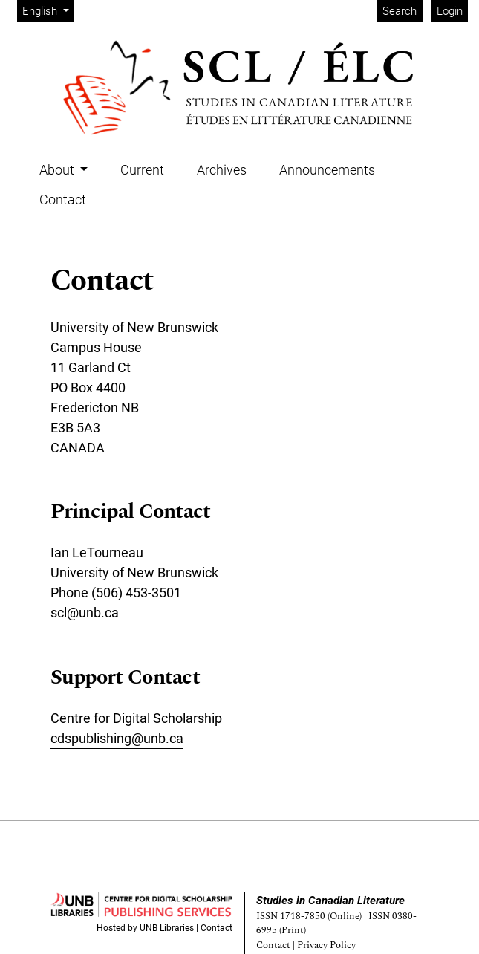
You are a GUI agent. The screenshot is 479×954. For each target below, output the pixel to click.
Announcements (327, 170)
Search (399, 11)
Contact (62, 199)
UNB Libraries (167, 928)
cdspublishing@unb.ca (116, 738)
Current (142, 170)
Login (450, 11)
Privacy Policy (326, 945)
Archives (222, 170)
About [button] (58, 170)
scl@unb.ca (84, 612)
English (48, 10)
